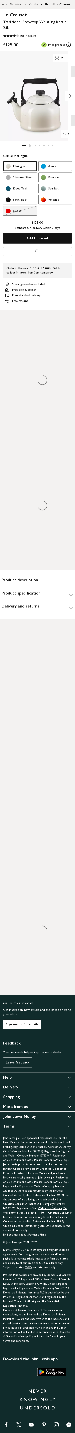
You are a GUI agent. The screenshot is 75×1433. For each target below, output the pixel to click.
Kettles (34, 4)
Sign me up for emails (22, 1024)
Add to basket (37, 238)
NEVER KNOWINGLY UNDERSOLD (38, 1399)
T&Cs (28, 1267)
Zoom (62, 58)
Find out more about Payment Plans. (24, 1234)
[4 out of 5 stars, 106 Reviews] (19, 36)
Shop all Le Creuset (57, 4)
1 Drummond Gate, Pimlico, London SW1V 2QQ (39, 1160)
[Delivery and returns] (37, 607)
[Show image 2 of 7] (70, 96)
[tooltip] (68, 45)
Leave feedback (17, 1062)
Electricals (16, 4)
